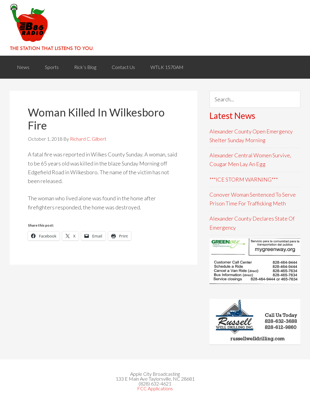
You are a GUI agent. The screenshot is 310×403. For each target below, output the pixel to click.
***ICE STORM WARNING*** (243, 179)
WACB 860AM (155, 28)
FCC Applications (155, 388)
